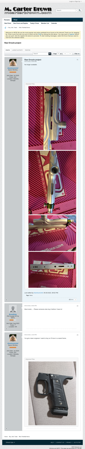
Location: (10, 79)
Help (52, 442)
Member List (45, 23)
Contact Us (60, 442)
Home (6, 436)
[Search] (67, 10)
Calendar (54, 23)
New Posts (7, 23)
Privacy (68, 442)
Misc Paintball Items (24, 27)
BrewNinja (13, 314)
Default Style (10, 442)
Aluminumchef (12, 68)
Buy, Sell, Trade (12, 27)
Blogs (15, 20)
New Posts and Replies (20, 23)
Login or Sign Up (75, 1)
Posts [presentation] (8, 50)
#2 (77, 306)
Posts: (11, 77)
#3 (77, 335)
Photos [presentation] (27, 50)
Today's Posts (34, 23)
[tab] (7, 50)
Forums (7, 20)
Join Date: (10, 75)
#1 (77, 59)
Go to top (77, 442)
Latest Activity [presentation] (17, 50)
